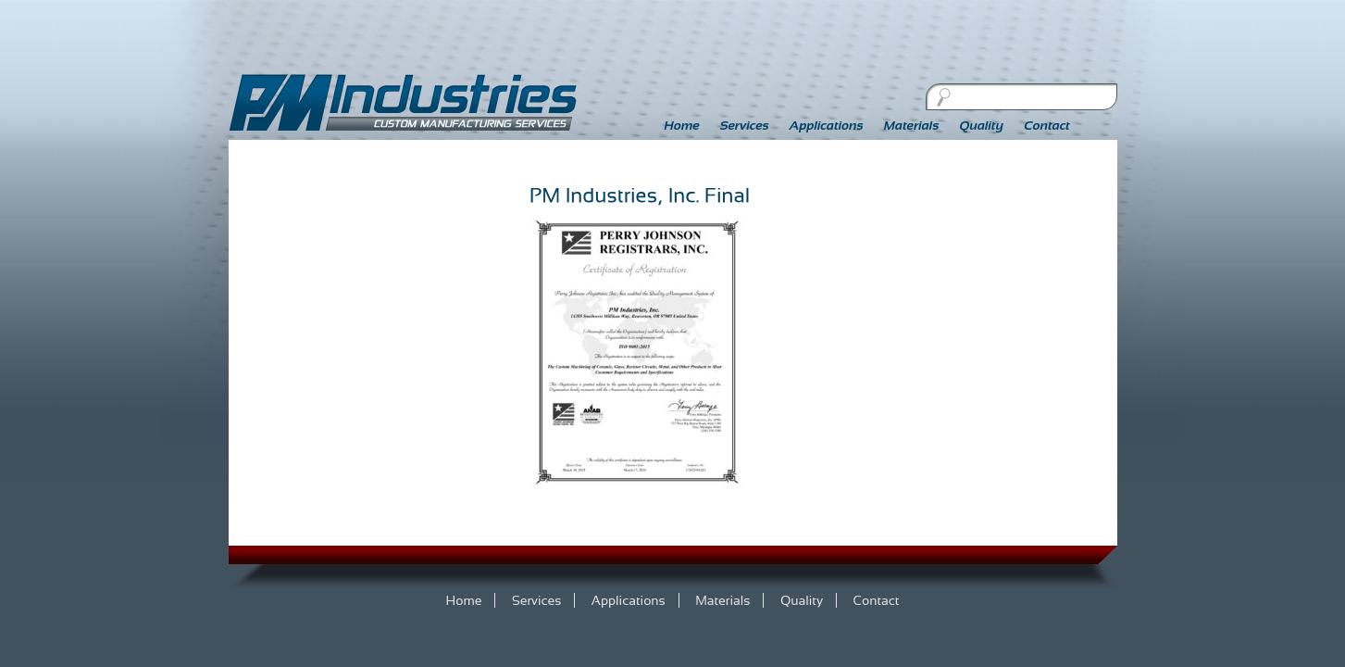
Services (744, 125)
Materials (912, 125)
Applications (827, 125)
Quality (981, 125)
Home (682, 125)
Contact (1047, 125)
